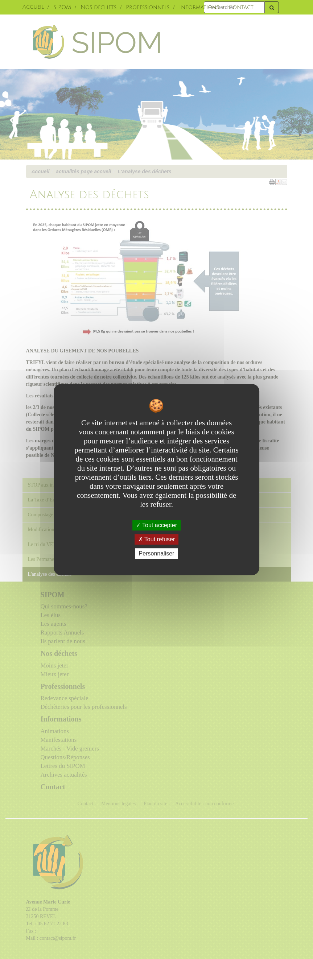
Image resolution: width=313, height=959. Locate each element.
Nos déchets (98, 7)
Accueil (33, 7)
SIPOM (62, 7)
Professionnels (147, 7)
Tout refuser (156, 539)
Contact (241, 7)
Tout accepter (156, 525)
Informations (199, 7)
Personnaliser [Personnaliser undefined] (156, 553)
